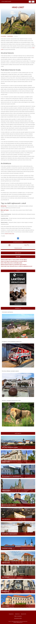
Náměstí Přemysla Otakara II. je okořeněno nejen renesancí (13, 264)
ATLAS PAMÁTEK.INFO (6, 1)
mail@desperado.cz (19, 622)
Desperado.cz (11, 613)
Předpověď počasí (18, 248)
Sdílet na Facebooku (18, 616)
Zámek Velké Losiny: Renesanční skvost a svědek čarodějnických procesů (16, 266)
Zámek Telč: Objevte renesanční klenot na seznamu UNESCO (14, 261)
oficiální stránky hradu (9, 233)
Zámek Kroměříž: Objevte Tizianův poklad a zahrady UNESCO (14, 259)
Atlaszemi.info (23, 613)
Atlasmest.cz (17, 613)
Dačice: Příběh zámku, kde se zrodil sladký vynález (11, 262)
